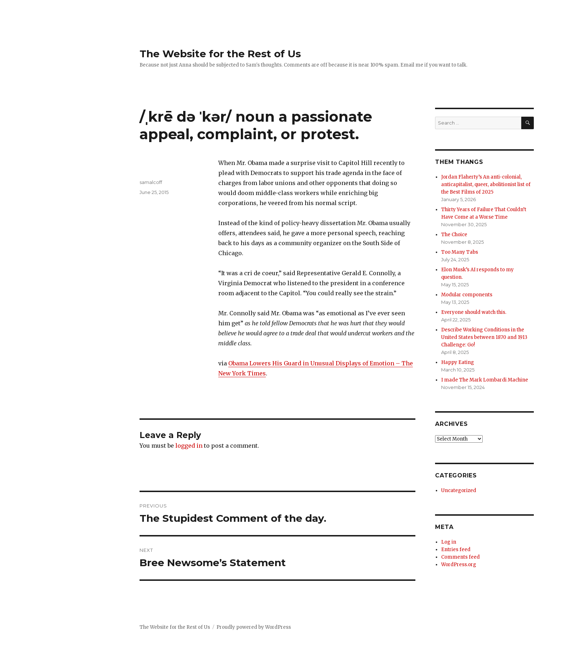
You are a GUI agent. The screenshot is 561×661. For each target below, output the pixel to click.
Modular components (466, 295)
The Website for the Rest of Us (220, 54)
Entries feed (455, 549)
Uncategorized (458, 490)
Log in (448, 542)
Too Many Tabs (459, 252)
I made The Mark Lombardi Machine (484, 380)
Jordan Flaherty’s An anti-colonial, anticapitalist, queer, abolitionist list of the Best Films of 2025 (486, 184)
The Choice (454, 235)
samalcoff (151, 182)
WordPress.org (458, 565)
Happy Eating (457, 362)
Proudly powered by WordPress (253, 627)
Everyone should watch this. (473, 312)
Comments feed (460, 557)
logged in (189, 445)
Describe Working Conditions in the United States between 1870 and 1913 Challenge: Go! (484, 337)
